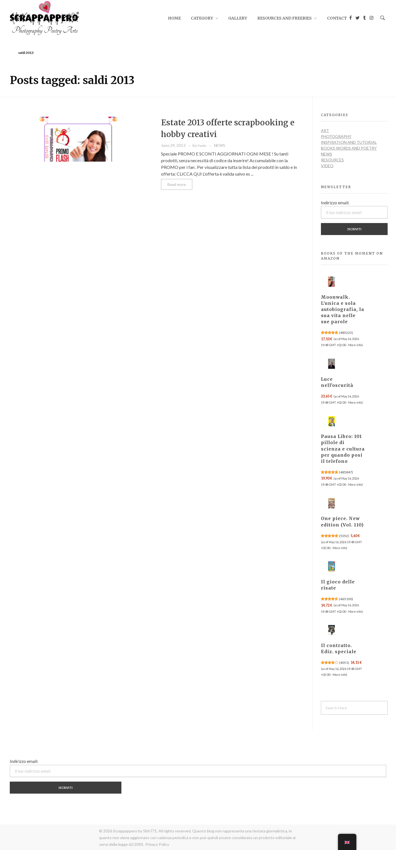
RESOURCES (332, 159)
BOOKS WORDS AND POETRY (349, 148)
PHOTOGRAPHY (336, 136)
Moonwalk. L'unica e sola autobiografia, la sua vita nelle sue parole (342, 309)
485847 (346, 472)
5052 (344, 536)
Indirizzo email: (354, 209)
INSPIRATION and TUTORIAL (349, 142)
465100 (346, 599)
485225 (346, 333)
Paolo (202, 145)
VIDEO (327, 165)
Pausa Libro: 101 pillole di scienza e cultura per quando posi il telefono (343, 449)
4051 (344, 662)
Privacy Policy (157, 844)
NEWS (219, 145)
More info (355, 345)
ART (325, 130)
